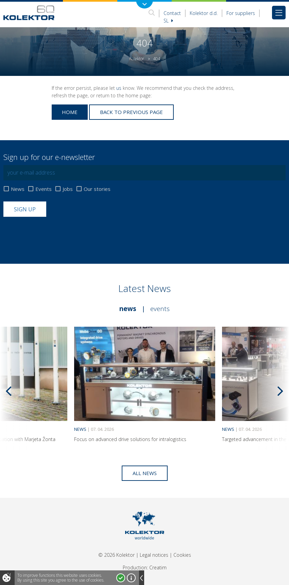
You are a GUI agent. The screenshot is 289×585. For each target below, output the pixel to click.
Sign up (25, 209)
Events (43, 189)
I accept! (120, 577)
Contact (172, 13)
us (118, 88)
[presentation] (55, 233)
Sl (168, 20)
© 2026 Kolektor (116, 555)
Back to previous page (131, 112)
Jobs (68, 189)
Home (70, 112)
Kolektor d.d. (204, 13)
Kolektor (136, 59)
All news (145, 473)
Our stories (97, 189)
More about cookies (131, 577)
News (17, 189)
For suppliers (240, 13)
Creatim (158, 567)
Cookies (182, 555)
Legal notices (154, 555)
